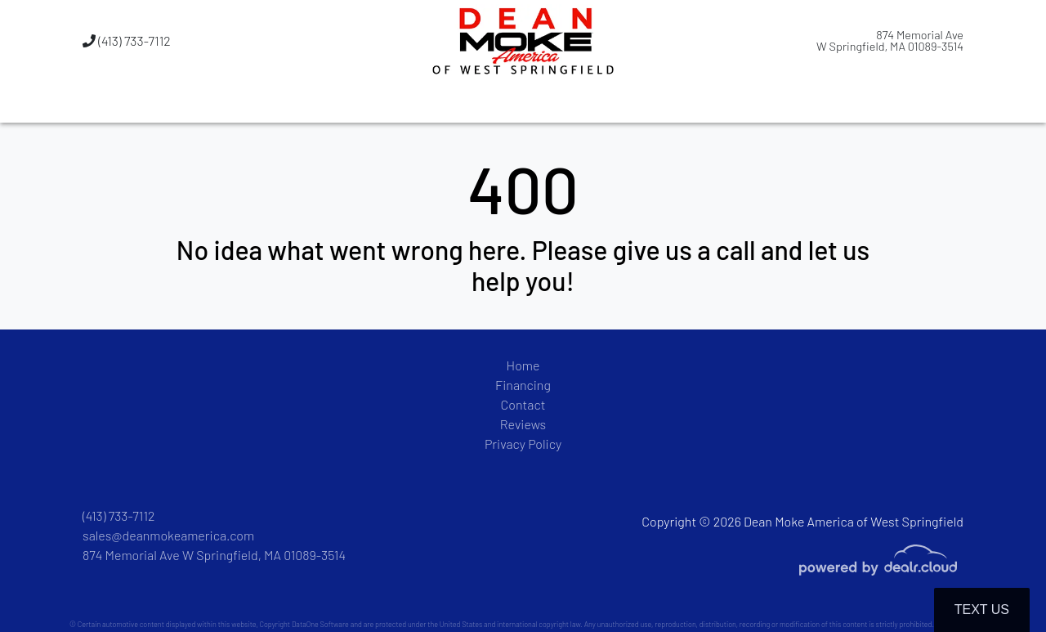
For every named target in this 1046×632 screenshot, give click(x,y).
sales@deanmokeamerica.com (168, 535)
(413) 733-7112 (127, 40)
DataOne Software (320, 624)
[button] (439, 102)
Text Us (981, 609)
